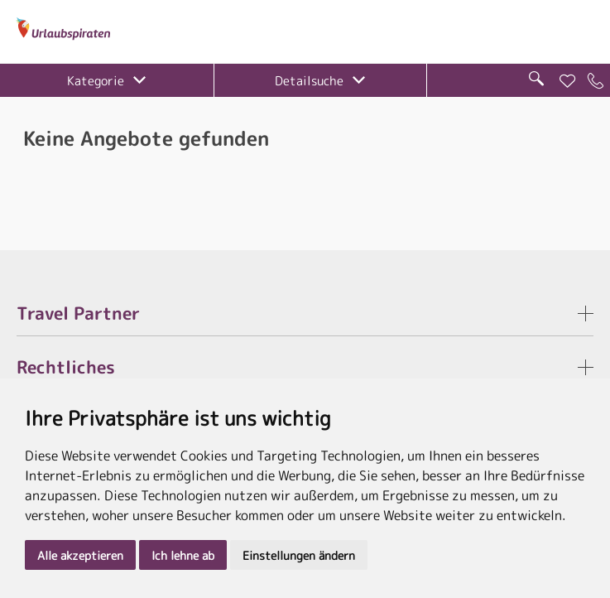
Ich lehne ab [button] (182, 555)
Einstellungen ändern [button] (299, 555)
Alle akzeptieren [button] (80, 555)
